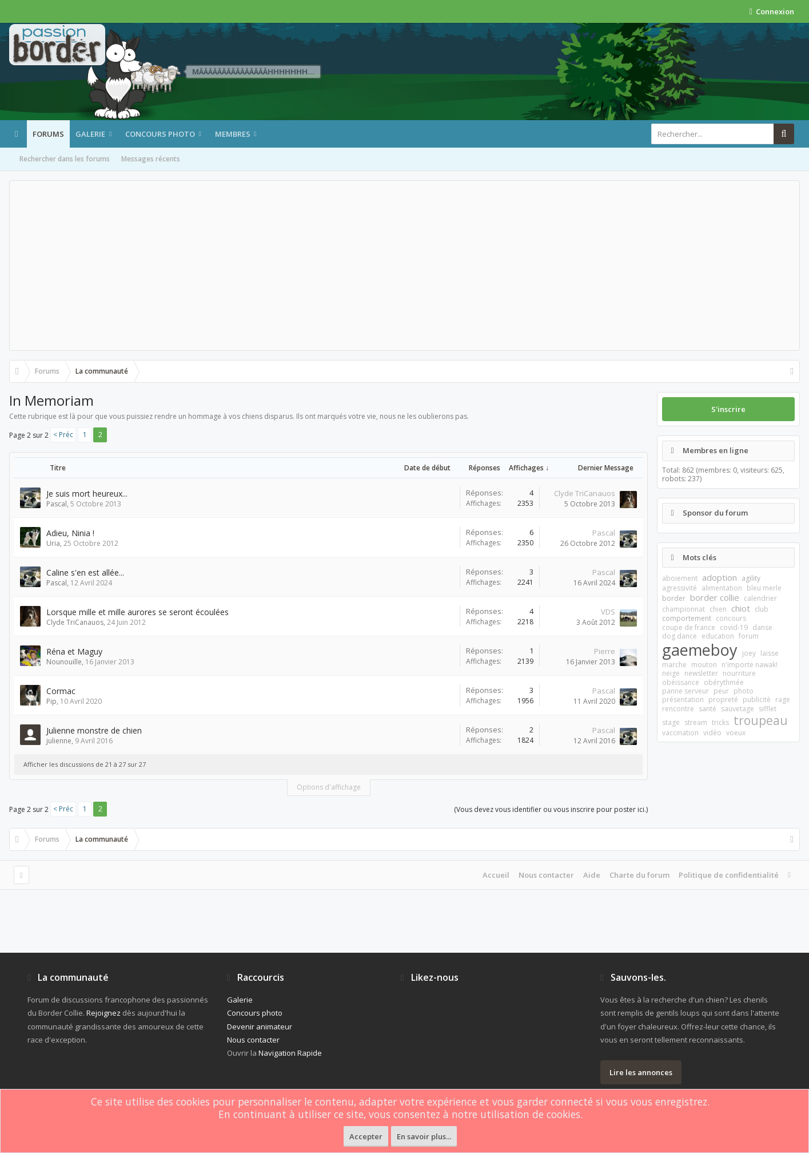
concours (731, 618)
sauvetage (737, 709)
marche (674, 664)
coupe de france (688, 627)
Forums (48, 134)
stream (695, 722)
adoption (719, 577)
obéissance (680, 682)
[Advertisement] (405, 265)
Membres (232, 134)
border (674, 598)
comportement (686, 618)
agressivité (679, 588)
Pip (51, 701)
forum (749, 636)
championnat (683, 609)
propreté (723, 699)
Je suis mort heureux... (86, 493)
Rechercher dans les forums (64, 159)
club (761, 609)
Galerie (90, 134)
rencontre (678, 709)
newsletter (701, 673)
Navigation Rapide (290, 1053)
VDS (608, 612)
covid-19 (734, 627)
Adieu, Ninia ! (70, 533)
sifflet (767, 709)
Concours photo (160, 134)
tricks (720, 722)
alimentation (722, 588)
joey (749, 653)
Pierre (604, 651)
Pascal (56, 504)
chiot (740, 608)
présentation (683, 699)
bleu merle (764, 588)
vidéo (712, 733)
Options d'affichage (329, 787)
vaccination (680, 733)
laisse (769, 653)
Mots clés (699, 557)
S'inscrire (728, 409)
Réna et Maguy (74, 651)
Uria (53, 543)
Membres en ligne (715, 450)
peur (721, 691)
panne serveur (685, 691)
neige (671, 673)
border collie (714, 597)
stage (671, 722)
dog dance (679, 636)
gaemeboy (700, 649)
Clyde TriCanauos (584, 493)
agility (751, 578)
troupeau (761, 720)
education (718, 636)
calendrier (760, 598)
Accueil (496, 875)
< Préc (63, 434)
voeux (736, 733)
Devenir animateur (259, 1026)
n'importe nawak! (750, 664)
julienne (58, 741)
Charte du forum (639, 875)
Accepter (365, 1136)
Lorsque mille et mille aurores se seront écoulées (137, 612)
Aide (591, 875)
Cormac (60, 691)
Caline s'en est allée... (85, 572)
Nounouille (64, 662)
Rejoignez (103, 1013)
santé (707, 709)
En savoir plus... (424, 1136)
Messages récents (150, 159)
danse (762, 627)
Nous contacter (546, 875)
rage (782, 699)
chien (718, 609)
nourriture (739, 673)
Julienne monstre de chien (94, 730)
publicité (757, 699)
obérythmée (724, 682)
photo (744, 691)
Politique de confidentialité (729, 875)
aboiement (680, 578)
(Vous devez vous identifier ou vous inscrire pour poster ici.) (551, 809)
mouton (704, 664)
